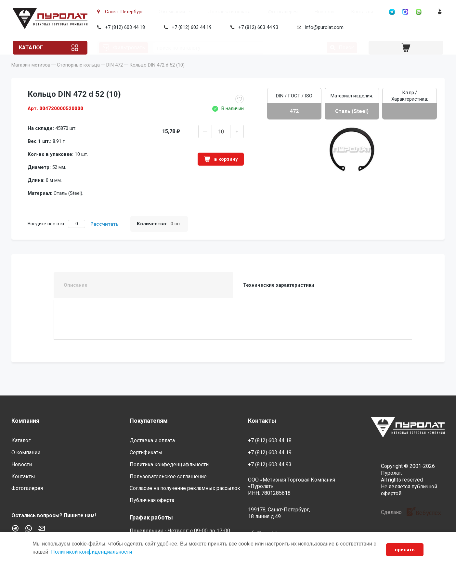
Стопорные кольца (78, 75)
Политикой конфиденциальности (95, 552)
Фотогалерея (258, 12)
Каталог (37, 47)
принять (403, 550)
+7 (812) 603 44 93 (257, 27)
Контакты (322, 12)
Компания (25, 420)
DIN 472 (114, 75)
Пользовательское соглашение (168, 476)
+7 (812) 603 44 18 (124, 27)
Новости (292, 12)
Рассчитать (104, 234)
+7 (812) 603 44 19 (190, 27)
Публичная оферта (152, 500)
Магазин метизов (30, 75)
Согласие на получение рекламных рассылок (185, 488)
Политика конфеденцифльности (169, 464)
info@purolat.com (323, 27)
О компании (163, 12)
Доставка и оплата (212, 12)
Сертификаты (146, 452)
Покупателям (149, 420)
